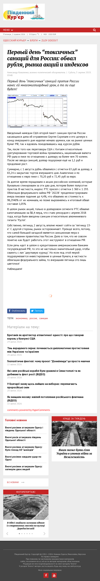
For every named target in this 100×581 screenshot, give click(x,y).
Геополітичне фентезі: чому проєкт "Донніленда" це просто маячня (48, 361)
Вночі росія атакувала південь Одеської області (23, 439)
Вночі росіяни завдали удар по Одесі (23, 458)
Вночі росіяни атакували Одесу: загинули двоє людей (23, 468)
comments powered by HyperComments (28, 409)
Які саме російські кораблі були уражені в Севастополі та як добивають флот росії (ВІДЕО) (43, 372)
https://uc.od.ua (24, 16)
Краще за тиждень (74, 418)
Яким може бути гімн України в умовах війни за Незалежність (74, 453)
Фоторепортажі (25, 491)
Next (44, 533)
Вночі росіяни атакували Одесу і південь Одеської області (24, 429)
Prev (7, 533)
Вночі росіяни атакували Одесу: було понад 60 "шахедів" (23, 448)
